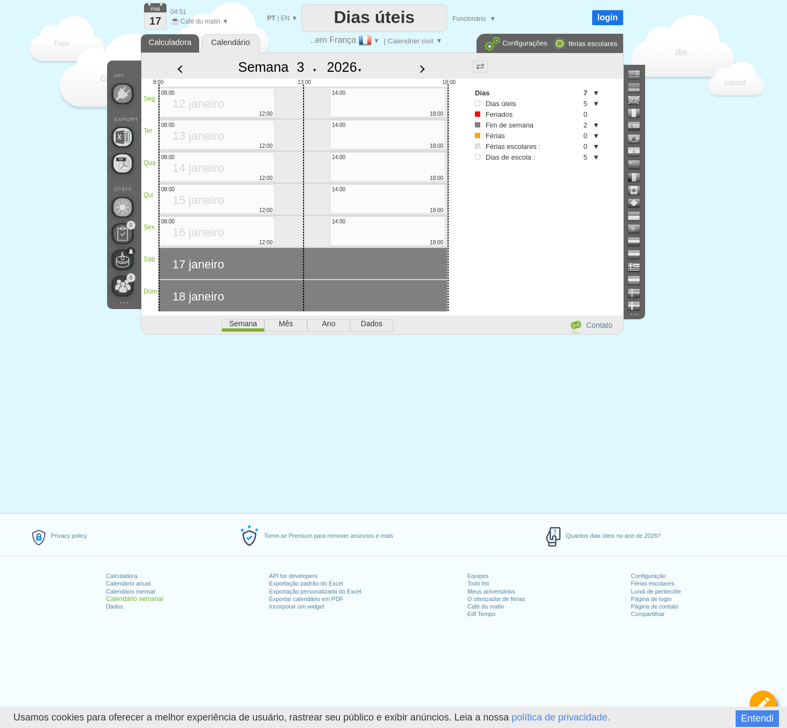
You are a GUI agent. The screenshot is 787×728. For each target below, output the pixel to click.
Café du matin (485, 606)
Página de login (651, 599)
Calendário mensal (130, 591)
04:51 (178, 12)
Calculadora (122, 576)
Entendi (757, 718)
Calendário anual (128, 583)
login (607, 17)
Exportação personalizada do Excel (315, 591)
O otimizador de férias (496, 599)
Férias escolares (652, 583)
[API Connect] (122, 93)
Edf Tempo (481, 614)
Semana (263, 66)
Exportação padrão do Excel (306, 583)
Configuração (648, 576)
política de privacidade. (561, 717)
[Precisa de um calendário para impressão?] (122, 163)
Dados (114, 606)
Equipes (478, 576)
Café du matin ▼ (199, 21)
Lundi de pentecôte (656, 591)
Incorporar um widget (296, 606)
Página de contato (654, 606)
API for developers (293, 576)
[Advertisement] (382, 422)
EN (285, 18)
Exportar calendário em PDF (306, 599)
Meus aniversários (491, 591)
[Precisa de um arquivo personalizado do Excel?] (122, 137)
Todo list (478, 583)
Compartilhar (647, 614)
